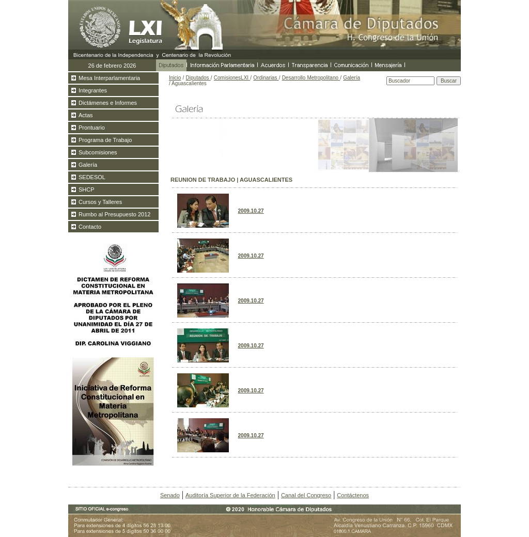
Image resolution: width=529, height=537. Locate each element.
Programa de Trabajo (105, 140)
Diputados (198, 78)
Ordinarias (265, 78)
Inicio (175, 78)
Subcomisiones (98, 152)
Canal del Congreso (306, 495)
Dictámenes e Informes (108, 103)
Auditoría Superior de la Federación (230, 495)
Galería (88, 165)
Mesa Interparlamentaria (109, 78)
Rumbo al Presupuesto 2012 (114, 214)
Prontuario (92, 127)
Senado (170, 495)
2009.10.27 (251, 211)
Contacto (90, 227)
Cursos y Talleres (100, 202)
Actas (86, 115)
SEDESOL (92, 177)
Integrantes (93, 90)
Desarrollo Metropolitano (311, 78)
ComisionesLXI (232, 78)
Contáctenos (353, 495)
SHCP (87, 189)
